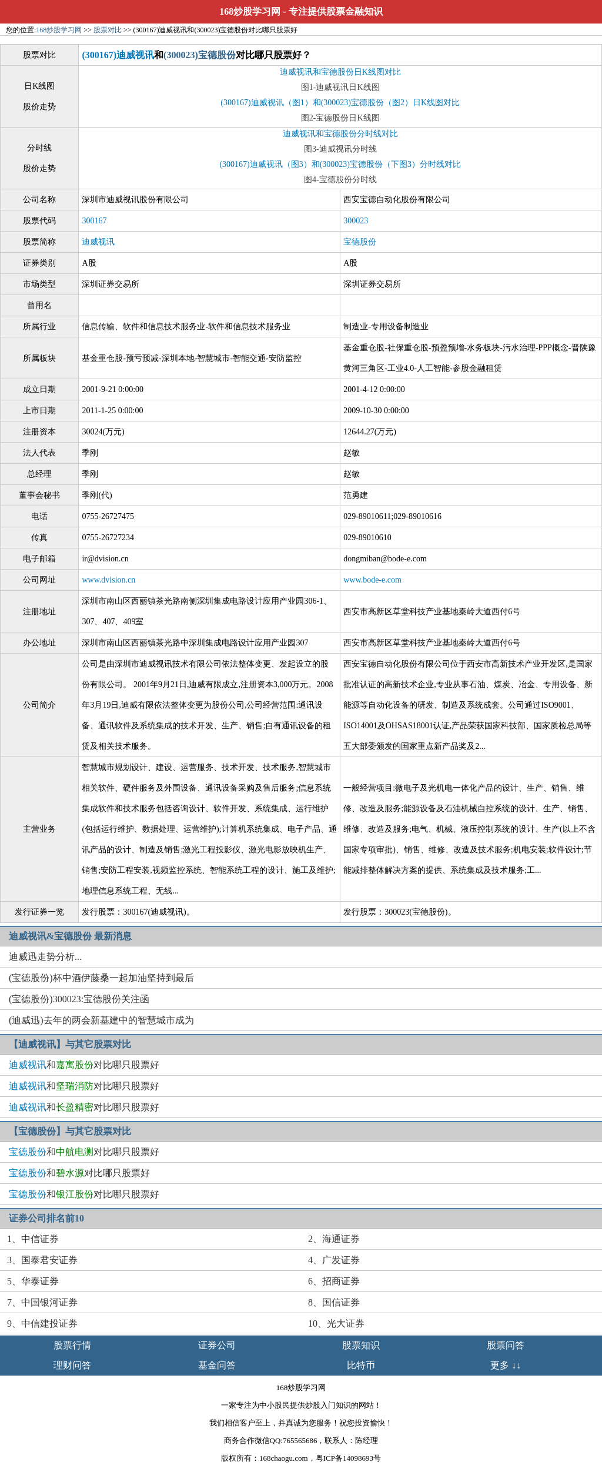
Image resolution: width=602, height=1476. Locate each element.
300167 (94, 220)
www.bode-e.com (372, 579)
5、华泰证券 (33, 1281)
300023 (355, 220)
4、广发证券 (334, 1260)
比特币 (361, 1365)
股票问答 (505, 1345)
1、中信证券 (33, 1239)
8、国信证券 (334, 1302)
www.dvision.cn (108, 579)
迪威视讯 (98, 241)
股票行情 (72, 1345)
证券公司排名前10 (46, 1218)
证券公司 (217, 1345)
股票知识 (361, 1345)
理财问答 (72, 1365)
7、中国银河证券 (42, 1302)
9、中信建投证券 (42, 1323)
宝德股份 (359, 241)
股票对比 (107, 30)
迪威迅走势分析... (45, 957)
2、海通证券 (334, 1239)
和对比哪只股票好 (84, 1065)
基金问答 (217, 1365)
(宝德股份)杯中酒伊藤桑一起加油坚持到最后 (101, 978)
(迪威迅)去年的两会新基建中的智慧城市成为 (101, 1020)
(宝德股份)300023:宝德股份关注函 (79, 999)
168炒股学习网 (249, 11)
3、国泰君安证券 (42, 1260)
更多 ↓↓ (505, 1365)
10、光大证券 (336, 1323)
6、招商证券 (334, 1281)
